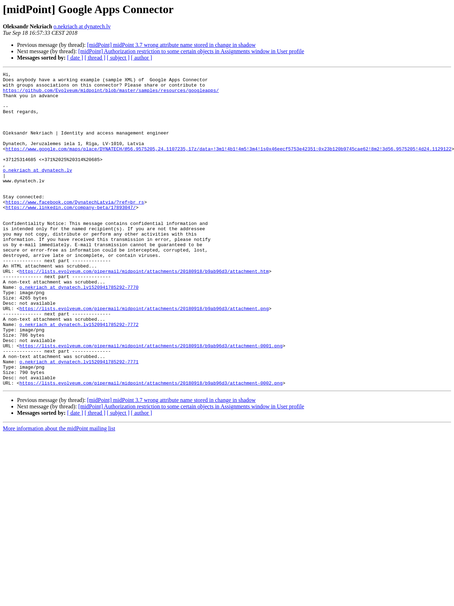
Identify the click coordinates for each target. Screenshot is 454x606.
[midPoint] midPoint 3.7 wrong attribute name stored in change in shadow (171, 45)
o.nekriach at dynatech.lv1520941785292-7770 (79, 330)
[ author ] (141, 58)
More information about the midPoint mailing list (59, 491)
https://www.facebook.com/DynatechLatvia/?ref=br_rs (75, 228)
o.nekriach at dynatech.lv (82, 26)
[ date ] (75, 58)
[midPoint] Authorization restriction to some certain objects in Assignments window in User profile (191, 51)
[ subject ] (118, 58)
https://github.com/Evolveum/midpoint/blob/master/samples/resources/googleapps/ (111, 94)
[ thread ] (94, 58)
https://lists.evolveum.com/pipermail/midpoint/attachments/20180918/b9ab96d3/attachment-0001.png (151, 401)
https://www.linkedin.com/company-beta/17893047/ (71, 235)
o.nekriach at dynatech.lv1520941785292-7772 (79, 375)
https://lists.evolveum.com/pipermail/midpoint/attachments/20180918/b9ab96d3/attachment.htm (144, 311)
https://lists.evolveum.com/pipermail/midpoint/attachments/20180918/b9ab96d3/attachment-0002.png (151, 445)
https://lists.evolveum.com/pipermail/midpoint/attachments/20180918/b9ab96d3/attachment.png (144, 356)
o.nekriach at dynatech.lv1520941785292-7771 (79, 420)
